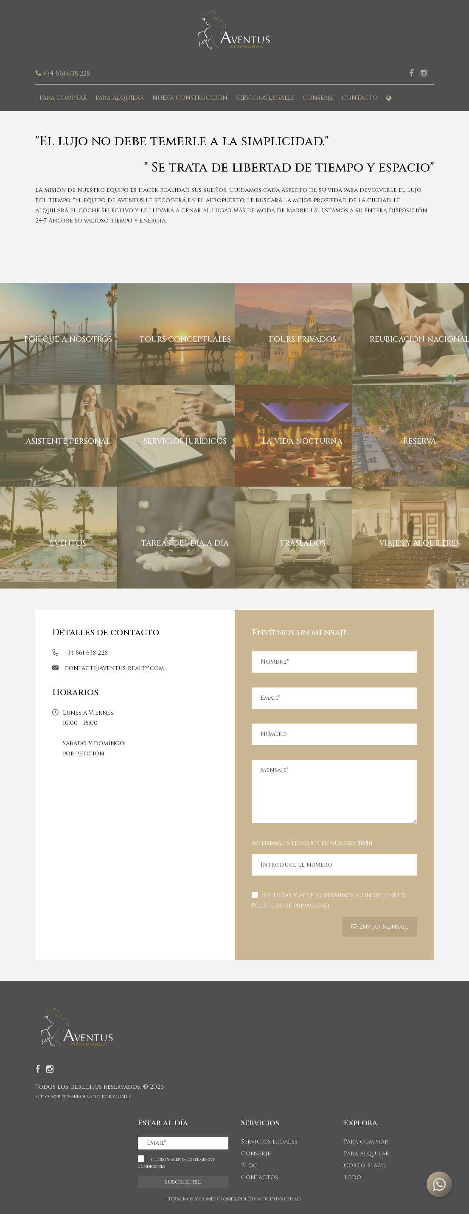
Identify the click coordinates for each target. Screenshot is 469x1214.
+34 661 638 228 (86, 653)
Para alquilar (119, 98)
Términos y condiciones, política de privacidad (234, 1198)
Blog (249, 1165)
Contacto (360, 98)
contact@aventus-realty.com (114, 668)
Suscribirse (183, 1182)
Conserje (318, 98)
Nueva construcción (189, 98)
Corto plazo (365, 1165)
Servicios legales (265, 98)
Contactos (259, 1177)
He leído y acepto (328, 900)
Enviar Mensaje (379, 927)
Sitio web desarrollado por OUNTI (82, 1096)
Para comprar (63, 98)
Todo (352, 1177)
